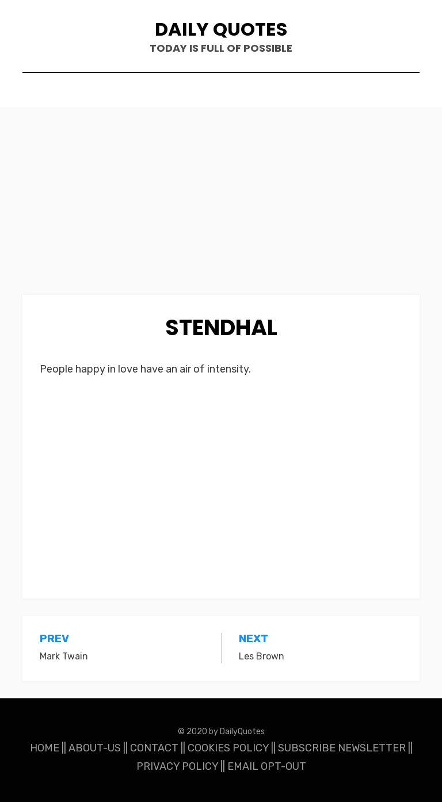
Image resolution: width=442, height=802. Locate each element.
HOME (44, 748)
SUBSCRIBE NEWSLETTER (342, 748)
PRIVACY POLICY (177, 766)
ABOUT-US (94, 748)
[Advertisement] (221, 209)
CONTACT (154, 748)
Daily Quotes (221, 29)
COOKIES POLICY (228, 748)
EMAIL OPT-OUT (266, 766)
